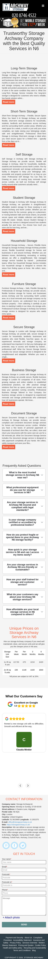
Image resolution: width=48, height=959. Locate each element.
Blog (34, 950)
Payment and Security (14, 938)
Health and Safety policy (12, 948)
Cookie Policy (40, 945)
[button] (20, 785)
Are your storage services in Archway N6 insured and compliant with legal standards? (22, 506)
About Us (28, 938)
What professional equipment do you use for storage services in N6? (22, 490)
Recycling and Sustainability (35, 948)
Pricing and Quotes (26, 945)
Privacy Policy (15, 943)
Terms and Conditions (22, 950)
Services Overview (29, 943)
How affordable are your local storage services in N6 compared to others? (22, 612)
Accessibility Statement (22, 940)
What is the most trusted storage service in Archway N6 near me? (22, 475)
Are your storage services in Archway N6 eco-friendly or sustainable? (22, 567)
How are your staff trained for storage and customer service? (22, 582)
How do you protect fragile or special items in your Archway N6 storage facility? (22, 537)
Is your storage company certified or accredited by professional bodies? (22, 522)
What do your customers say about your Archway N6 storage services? (22, 597)
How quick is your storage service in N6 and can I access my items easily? (22, 552)
